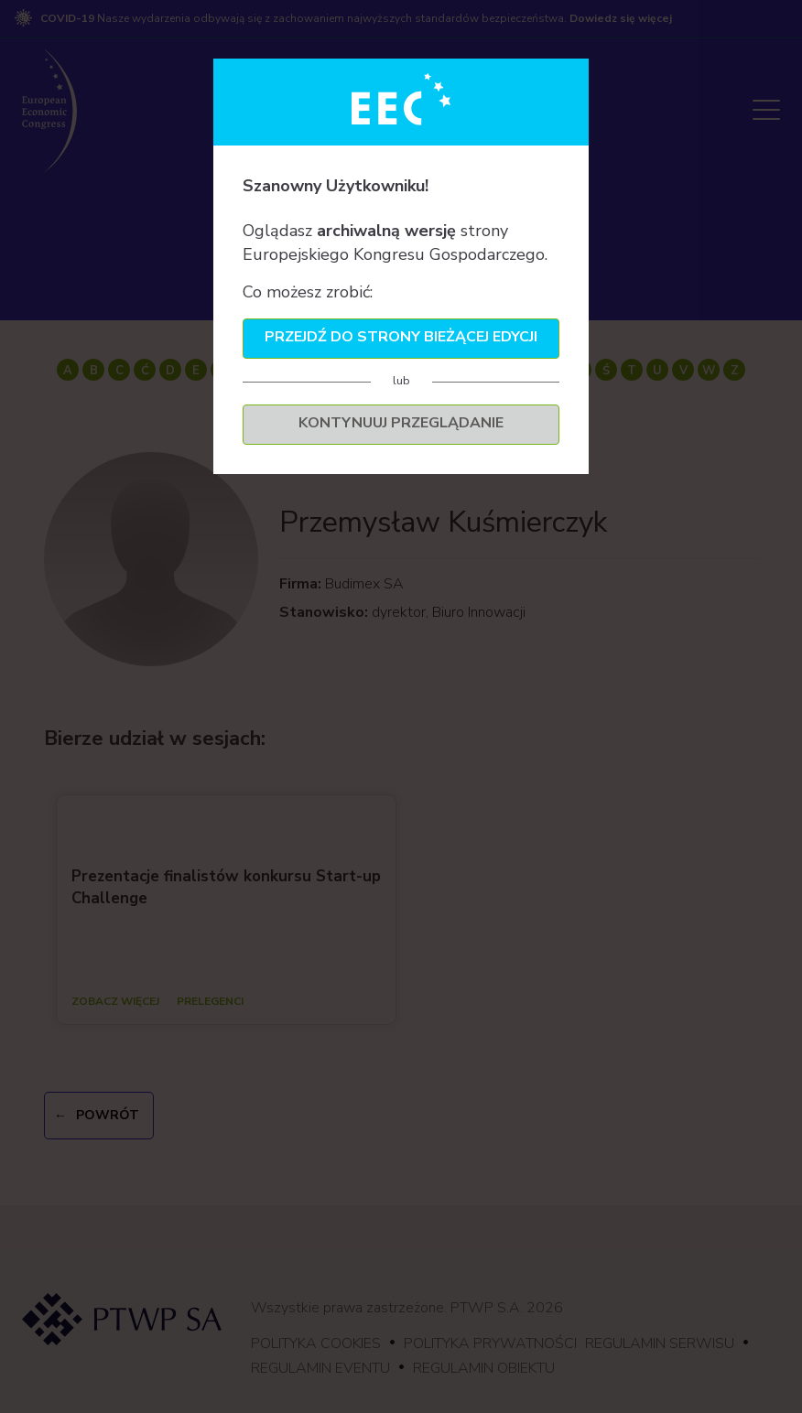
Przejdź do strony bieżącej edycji (401, 337)
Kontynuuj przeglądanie (401, 423)
